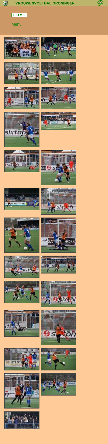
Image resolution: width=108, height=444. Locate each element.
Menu (17, 24)
